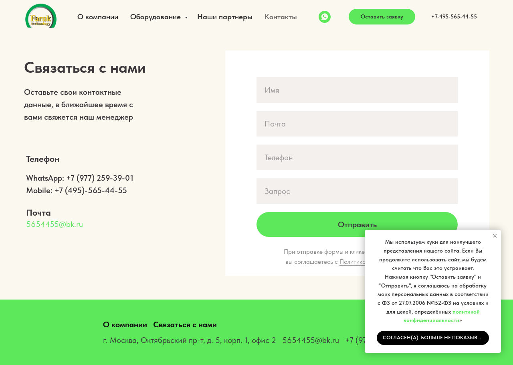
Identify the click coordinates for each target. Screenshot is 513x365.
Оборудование (156, 16)
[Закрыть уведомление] (495, 236)
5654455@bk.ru (54, 224)
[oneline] (357, 191)
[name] (357, 90)
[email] (357, 124)
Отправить (357, 224)
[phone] (357, 157)
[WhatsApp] (325, 17)
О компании (97, 16)
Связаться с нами (185, 324)
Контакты (281, 16)
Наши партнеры (224, 16)
